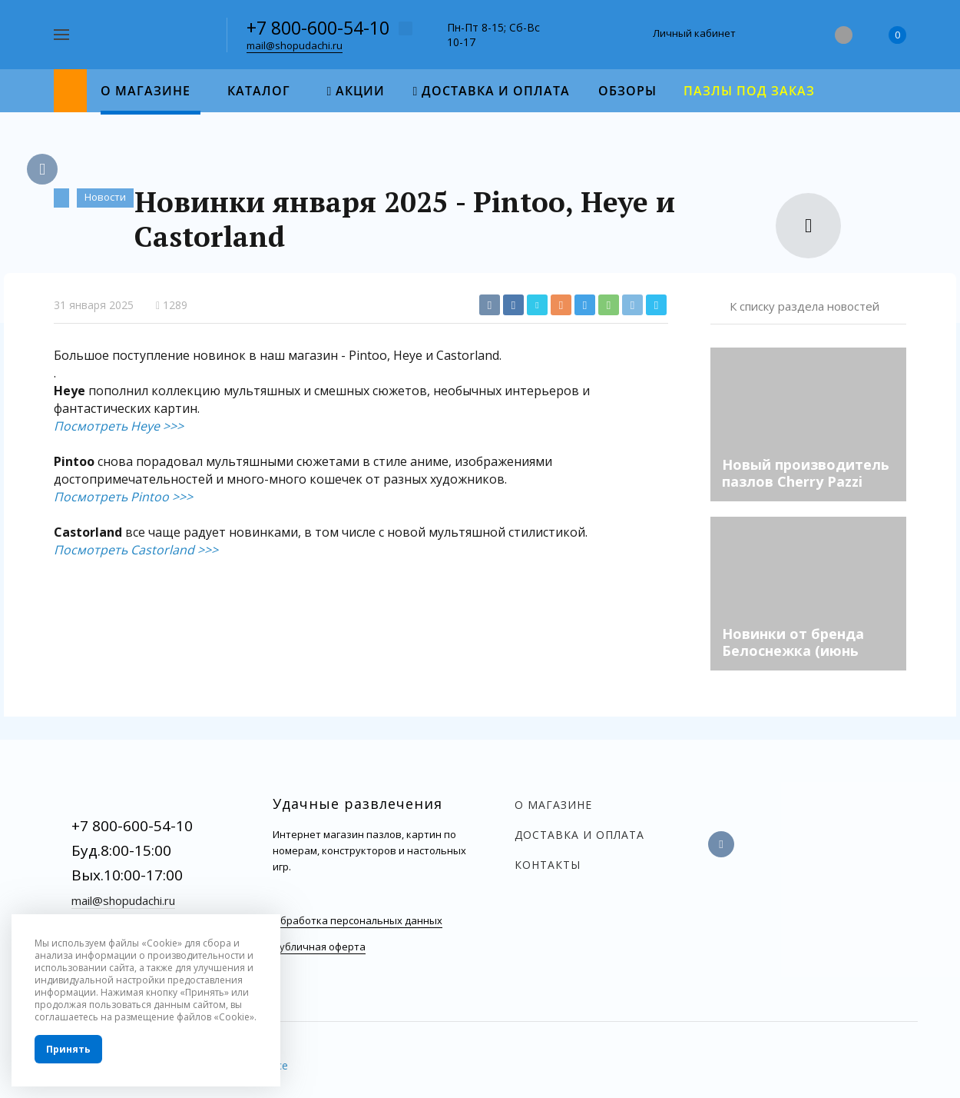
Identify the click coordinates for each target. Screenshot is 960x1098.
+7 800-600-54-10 (318, 27)
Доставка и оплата (579, 834)
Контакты (548, 864)
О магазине (553, 804)
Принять (68, 1049)
